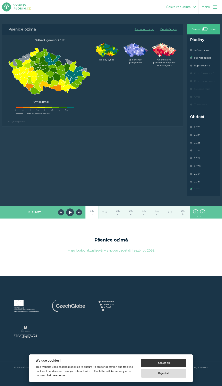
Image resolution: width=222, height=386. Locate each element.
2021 (197, 158)
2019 (197, 173)
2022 (197, 150)
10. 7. (157, 212)
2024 (197, 134)
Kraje (213, 29)
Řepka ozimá (202, 65)
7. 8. (105, 212)
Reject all (163, 373)
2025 (197, 127)
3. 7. (170, 212)
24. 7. (131, 212)
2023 (197, 142)
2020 (197, 165)
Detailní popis (168, 29)
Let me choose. (56, 375)
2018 (197, 181)
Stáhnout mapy (144, 29)
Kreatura (203, 367)
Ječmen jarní (202, 49)
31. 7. (118, 212)
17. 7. (144, 212)
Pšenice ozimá (202, 57)
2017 (197, 189)
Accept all (164, 362)
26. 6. (183, 212)
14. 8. (92, 212)
